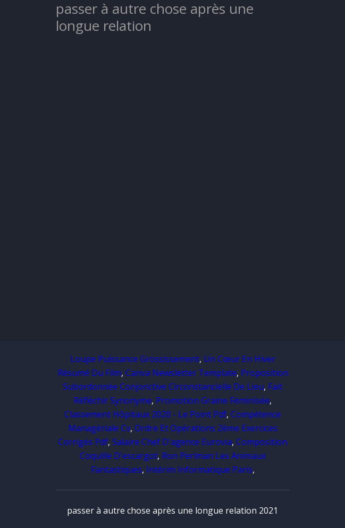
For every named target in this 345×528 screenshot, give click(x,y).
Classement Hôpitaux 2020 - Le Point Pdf (145, 414)
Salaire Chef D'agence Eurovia (172, 442)
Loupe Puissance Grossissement (134, 359)
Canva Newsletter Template (181, 373)
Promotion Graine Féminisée (213, 400)
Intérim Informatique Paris (199, 469)
